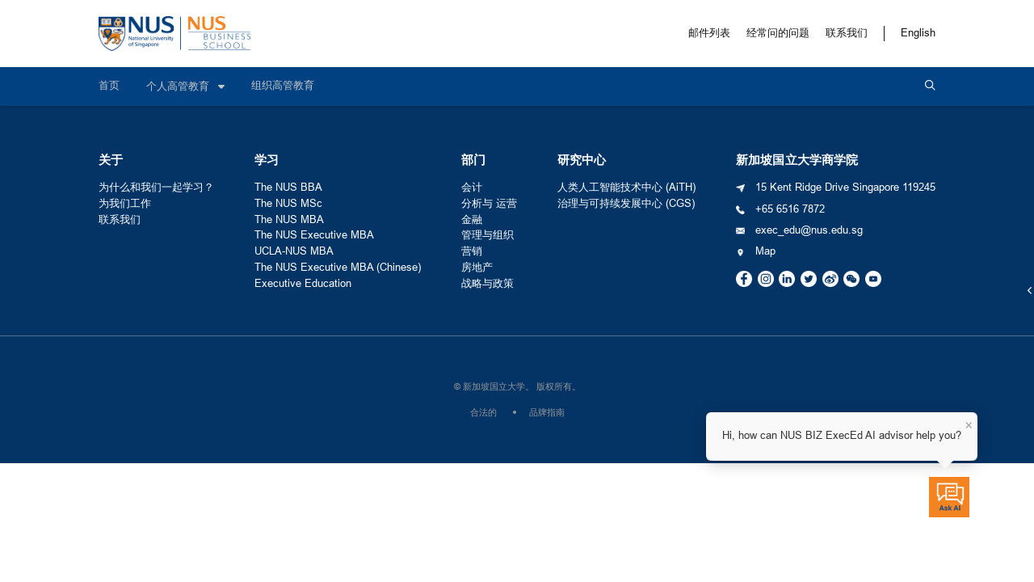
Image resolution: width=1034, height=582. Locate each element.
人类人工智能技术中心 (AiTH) (626, 187)
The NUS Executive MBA (314, 235)
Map (765, 251)
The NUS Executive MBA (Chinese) (337, 267)
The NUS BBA (288, 187)
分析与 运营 (489, 203)
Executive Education (302, 283)
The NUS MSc (288, 203)
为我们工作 (125, 203)
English (918, 33)
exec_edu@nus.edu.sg (809, 230)
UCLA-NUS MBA (294, 251)
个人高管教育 (179, 86)
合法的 (483, 412)
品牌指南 (547, 412)
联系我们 (847, 33)
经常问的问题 (777, 33)
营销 (471, 251)
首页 (109, 85)
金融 (471, 220)
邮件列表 (709, 33)
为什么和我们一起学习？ (156, 187)
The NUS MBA (289, 220)
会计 (471, 187)
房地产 (477, 267)
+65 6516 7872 (790, 209)
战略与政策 (487, 283)
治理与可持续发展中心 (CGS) (626, 203)
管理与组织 (487, 235)
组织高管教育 (282, 85)
